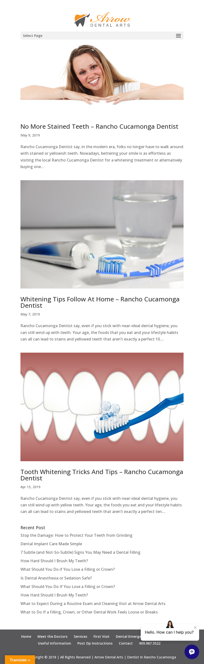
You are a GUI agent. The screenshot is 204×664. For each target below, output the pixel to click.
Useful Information (54, 643)
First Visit (101, 636)
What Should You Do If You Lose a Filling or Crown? (67, 586)
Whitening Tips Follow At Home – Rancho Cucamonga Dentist (100, 302)
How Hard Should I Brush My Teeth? (54, 560)
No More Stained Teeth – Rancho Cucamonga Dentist (99, 126)
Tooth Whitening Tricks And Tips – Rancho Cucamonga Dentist (101, 474)
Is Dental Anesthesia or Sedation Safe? (56, 578)
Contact (126, 643)
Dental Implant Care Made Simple (51, 543)
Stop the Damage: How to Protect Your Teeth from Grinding (76, 535)
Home (26, 636)
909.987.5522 (149, 643)
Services (80, 636)
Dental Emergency (131, 636)
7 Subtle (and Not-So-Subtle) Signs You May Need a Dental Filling (80, 552)
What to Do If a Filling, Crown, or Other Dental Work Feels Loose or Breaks (89, 612)
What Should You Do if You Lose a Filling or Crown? (67, 569)
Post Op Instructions (94, 643)
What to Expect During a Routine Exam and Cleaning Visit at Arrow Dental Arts (93, 603)
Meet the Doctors (52, 636)
